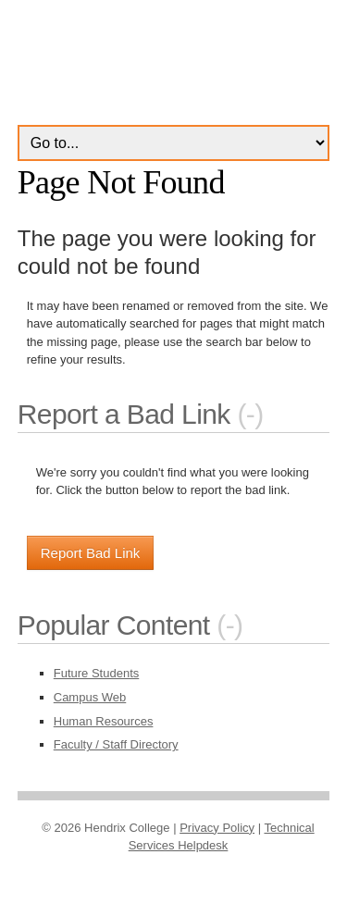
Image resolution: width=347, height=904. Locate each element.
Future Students (97, 673)
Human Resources (104, 721)
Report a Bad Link (124, 414)
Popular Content (114, 625)
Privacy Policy (217, 828)
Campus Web (90, 697)
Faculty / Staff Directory (116, 744)
